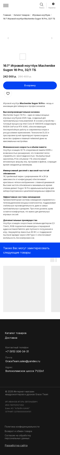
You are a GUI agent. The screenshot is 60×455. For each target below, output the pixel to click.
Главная (7, 15)
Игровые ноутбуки (41, 15)
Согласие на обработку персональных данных (18, 437)
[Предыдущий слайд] (8, 38)
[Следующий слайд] (52, 38)
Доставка (11, 337)
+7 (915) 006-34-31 (17, 351)
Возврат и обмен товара (18, 431)
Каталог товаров (22, 15)
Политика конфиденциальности (22, 426)
